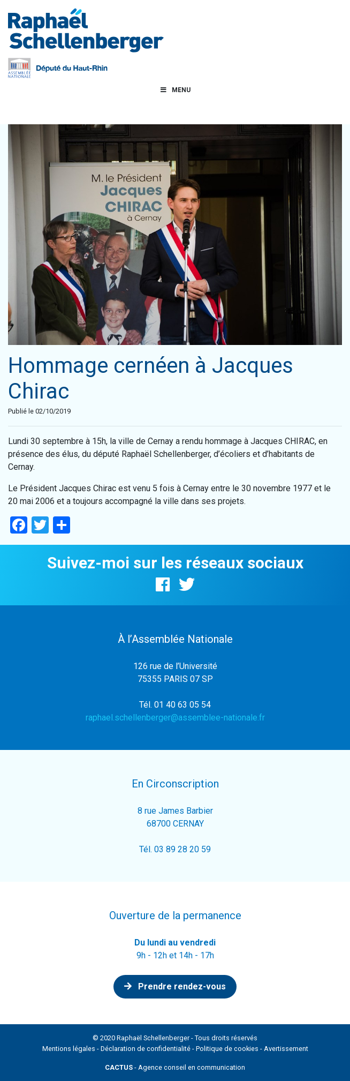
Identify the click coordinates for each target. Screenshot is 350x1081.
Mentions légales (68, 1049)
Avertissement (286, 1049)
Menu (175, 90)
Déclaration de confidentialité (146, 1049)
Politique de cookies (227, 1049)
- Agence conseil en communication (175, 1067)
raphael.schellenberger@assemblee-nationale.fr (175, 717)
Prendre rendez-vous (175, 986)
